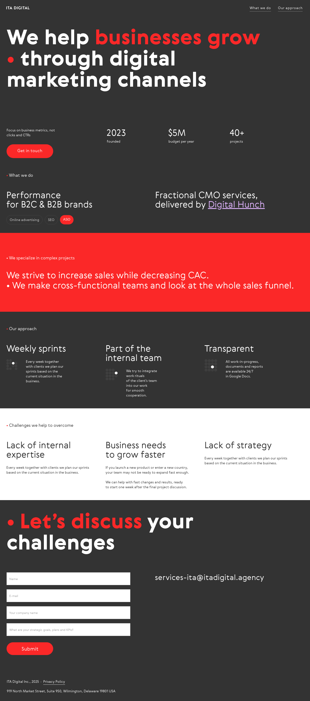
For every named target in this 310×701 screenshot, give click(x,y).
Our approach (290, 8)
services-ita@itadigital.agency (209, 577)
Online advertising (24, 219)
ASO (66, 219)
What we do (260, 8)
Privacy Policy (54, 681)
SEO (51, 219)
